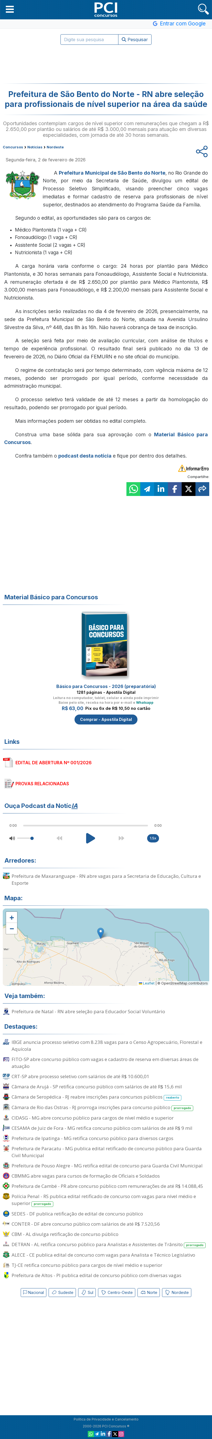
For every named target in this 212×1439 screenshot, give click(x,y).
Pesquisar (135, 39)
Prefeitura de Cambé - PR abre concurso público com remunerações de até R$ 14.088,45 (107, 1186)
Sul (87, 1293)
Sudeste (62, 1293)
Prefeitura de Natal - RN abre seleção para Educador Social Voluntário (88, 1011)
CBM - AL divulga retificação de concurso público (65, 1234)
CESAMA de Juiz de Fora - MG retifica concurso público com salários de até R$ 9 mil (102, 1128)
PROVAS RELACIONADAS (42, 783)
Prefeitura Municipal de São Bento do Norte (112, 173)
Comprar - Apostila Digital (106, 719)
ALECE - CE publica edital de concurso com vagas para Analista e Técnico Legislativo (103, 1255)
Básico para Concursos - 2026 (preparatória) (106, 686)
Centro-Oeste (116, 1293)
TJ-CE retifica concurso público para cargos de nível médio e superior (87, 1265)
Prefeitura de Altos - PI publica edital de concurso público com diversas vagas (96, 1275)
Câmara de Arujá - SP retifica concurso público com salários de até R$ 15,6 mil (97, 1086)
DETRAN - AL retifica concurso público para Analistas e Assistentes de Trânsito (109, 1244)
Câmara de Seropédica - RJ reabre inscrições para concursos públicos (96, 1097)
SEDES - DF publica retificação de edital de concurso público (77, 1213)
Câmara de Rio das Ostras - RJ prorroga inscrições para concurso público (102, 1107)
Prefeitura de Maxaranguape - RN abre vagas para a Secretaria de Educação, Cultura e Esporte (106, 879)
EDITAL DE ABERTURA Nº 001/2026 (53, 762)
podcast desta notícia (85, 456)
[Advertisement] (106, 64)
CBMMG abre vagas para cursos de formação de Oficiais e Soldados (86, 1176)
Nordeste (177, 1293)
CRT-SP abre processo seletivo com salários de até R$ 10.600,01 (80, 1076)
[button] (10, 9)
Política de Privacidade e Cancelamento (106, 1419)
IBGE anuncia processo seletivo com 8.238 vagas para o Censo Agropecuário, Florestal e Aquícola (107, 1045)
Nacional (33, 1292)
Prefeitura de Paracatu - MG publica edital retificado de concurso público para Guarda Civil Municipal (107, 1152)
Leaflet (147, 983)
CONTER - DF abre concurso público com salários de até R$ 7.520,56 (86, 1224)
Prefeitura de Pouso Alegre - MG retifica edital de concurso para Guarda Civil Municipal (107, 1165)
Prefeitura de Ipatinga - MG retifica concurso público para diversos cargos (92, 1138)
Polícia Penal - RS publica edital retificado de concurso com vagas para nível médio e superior (104, 1200)
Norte (148, 1293)
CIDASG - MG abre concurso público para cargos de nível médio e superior (93, 1118)
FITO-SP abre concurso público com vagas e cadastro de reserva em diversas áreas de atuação (105, 1062)
